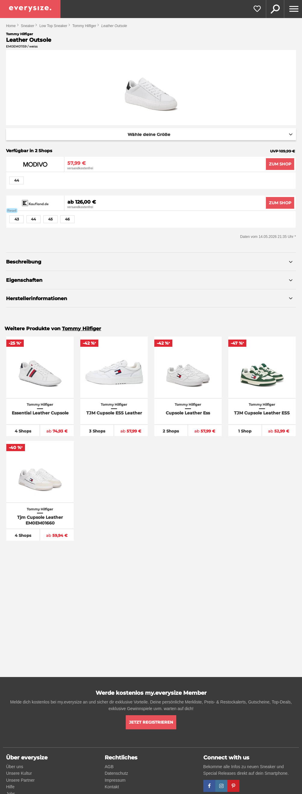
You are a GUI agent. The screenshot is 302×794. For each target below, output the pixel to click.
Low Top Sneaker (53, 26)
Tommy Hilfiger (84, 26)
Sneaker (27, 26)
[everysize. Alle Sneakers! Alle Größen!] (30, 9)
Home (11, 26)
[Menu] (293, 9)
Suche (275, 9)
